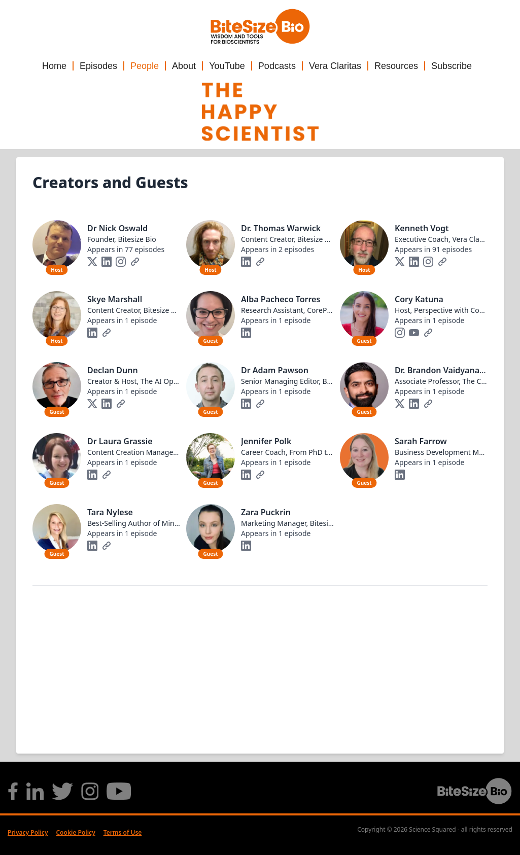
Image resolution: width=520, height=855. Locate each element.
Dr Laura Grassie (120, 441)
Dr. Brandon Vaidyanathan (446, 370)
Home (54, 65)
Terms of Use (122, 832)
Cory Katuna (419, 299)
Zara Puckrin (266, 512)
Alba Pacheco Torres (280, 299)
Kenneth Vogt (422, 228)
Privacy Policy (28, 832)
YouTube (227, 65)
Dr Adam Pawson (274, 370)
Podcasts (277, 65)
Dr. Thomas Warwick (281, 228)
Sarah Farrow (421, 441)
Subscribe (451, 65)
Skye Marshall (114, 299)
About (184, 65)
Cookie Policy (75, 832)
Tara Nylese (110, 512)
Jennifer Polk (266, 441)
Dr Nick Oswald (117, 228)
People (144, 65)
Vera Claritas (335, 65)
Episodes (98, 65)
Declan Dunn (112, 370)
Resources (396, 65)
